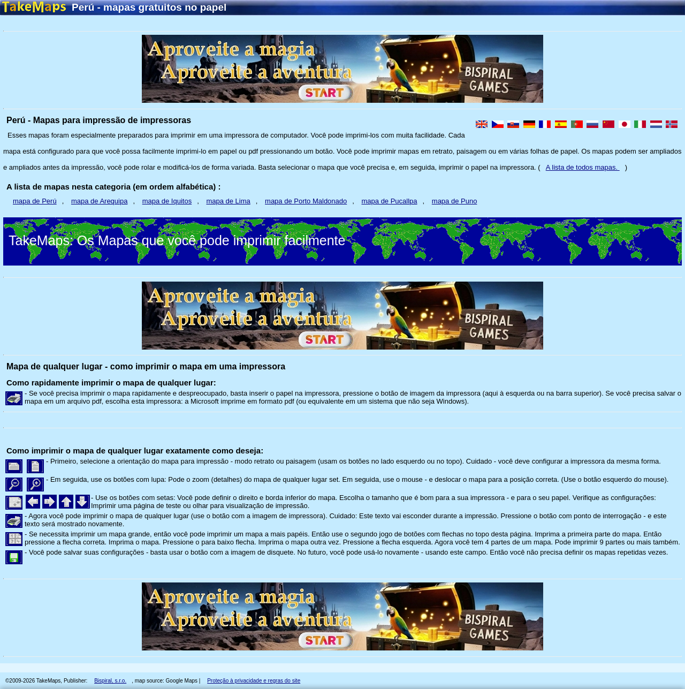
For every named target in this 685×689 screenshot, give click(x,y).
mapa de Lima (228, 201)
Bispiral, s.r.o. (110, 681)
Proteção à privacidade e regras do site (253, 681)
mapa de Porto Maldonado (306, 201)
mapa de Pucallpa (389, 201)
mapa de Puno (454, 201)
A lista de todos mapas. (583, 167)
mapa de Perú (35, 201)
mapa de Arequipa (99, 201)
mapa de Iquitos (167, 201)
